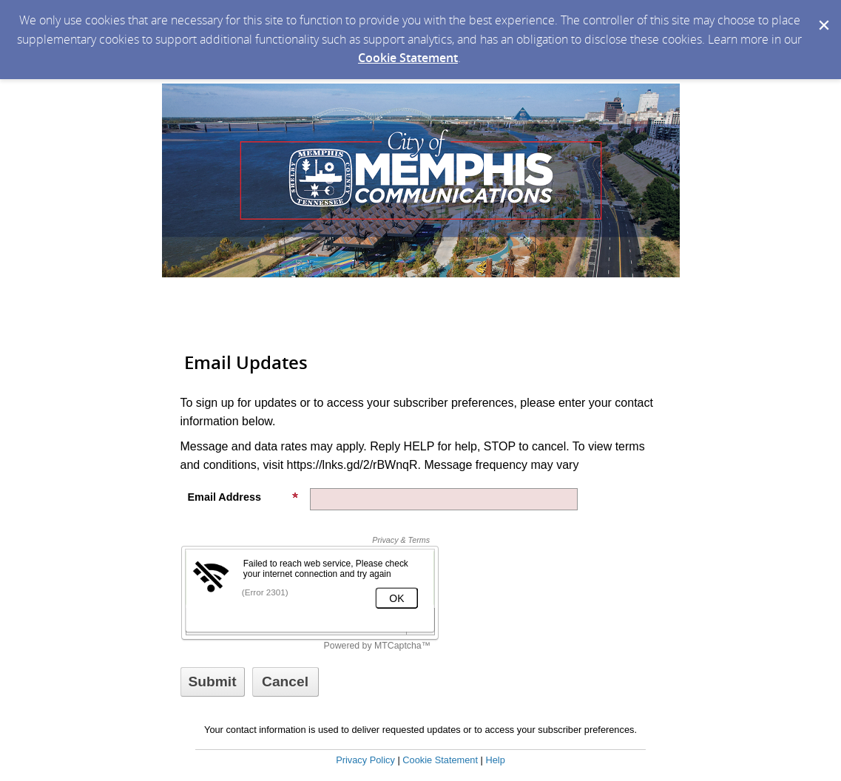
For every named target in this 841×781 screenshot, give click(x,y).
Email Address (243, 497)
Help (494, 759)
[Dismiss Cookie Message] (822, 14)
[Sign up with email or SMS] (212, 682)
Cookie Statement (408, 58)
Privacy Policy (365, 759)
